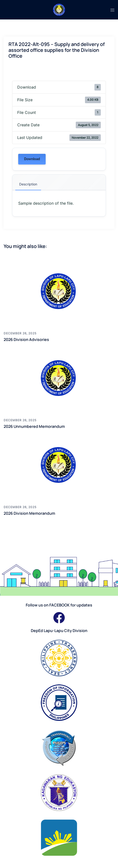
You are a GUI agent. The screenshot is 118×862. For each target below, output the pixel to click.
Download (32, 159)
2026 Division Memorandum (29, 513)
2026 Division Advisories (26, 339)
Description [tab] (28, 184)
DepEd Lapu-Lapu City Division (59, 630)
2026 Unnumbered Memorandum (34, 426)
